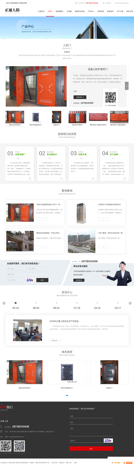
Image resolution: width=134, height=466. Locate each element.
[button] (7, 86)
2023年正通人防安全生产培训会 (64, 321)
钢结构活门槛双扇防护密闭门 (119, 125)
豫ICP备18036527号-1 (43, 462)
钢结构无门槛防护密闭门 (98, 125)
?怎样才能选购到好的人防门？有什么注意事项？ (49, 205)
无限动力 (62, 462)
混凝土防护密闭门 (15, 125)
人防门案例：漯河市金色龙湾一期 (110, 233)
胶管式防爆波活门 (36, 125)
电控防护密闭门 (77, 125)
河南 (75, 462)
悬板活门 (57, 125)
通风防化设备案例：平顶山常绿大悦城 (48, 233)
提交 (91, 449)
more (38, 219)
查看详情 (79, 97)
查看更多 (67, 52)
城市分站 (69, 462)
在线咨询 (79, 280)
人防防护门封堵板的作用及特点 (109, 204)
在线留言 (108, 3)
